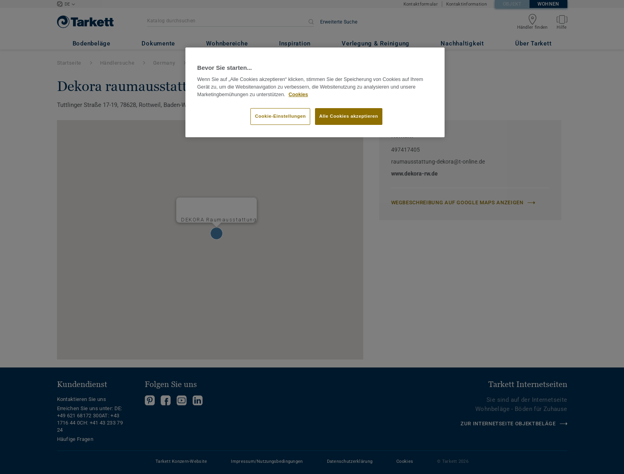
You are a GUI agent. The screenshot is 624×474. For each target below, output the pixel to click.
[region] (315, 92)
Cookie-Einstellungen (280, 116)
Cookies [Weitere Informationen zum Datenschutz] (298, 94)
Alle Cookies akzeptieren (348, 116)
